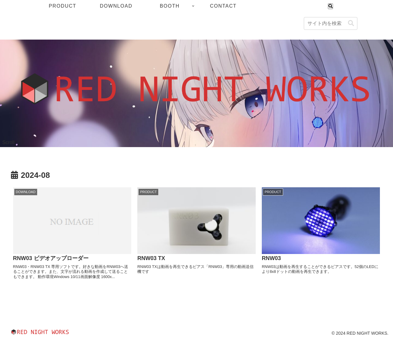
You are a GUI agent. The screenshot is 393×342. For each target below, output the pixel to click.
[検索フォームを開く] (330, 6)
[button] (351, 23)
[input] (330, 23)
